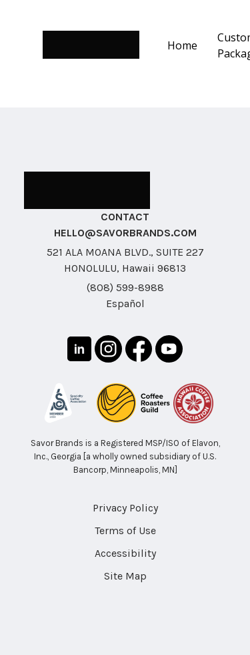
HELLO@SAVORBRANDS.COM (125, 232)
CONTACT (125, 216)
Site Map (125, 576)
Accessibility (125, 553)
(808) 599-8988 (125, 287)
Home (182, 45)
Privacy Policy (125, 507)
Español (125, 303)
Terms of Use (125, 530)
